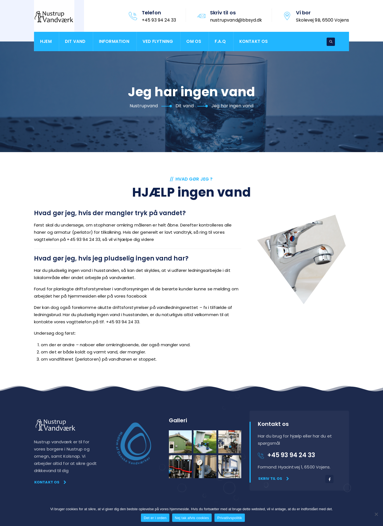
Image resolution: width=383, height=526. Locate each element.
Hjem (46, 41)
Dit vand (75, 41)
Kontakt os (253, 41)
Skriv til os (273, 478)
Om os (193, 41)
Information (114, 41)
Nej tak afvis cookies (192, 518)
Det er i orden (155, 518)
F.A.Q (220, 41)
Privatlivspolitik (229, 518)
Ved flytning (158, 41)
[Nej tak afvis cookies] (376, 514)
